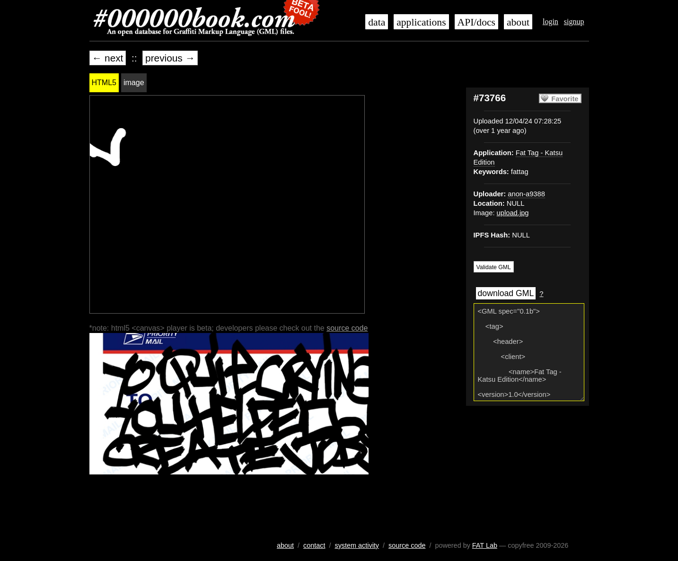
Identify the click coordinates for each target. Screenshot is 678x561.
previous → (170, 58)
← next (107, 58)
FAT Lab (484, 545)
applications (421, 22)
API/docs (476, 22)
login (550, 22)
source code (347, 328)
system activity (357, 545)
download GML (506, 293)
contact (314, 545)
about (518, 22)
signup (574, 22)
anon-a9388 (526, 194)
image (133, 83)
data (376, 22)
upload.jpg (513, 213)
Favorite (564, 99)
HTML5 (104, 83)
